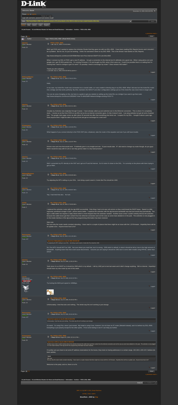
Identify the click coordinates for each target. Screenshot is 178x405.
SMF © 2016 (87, 390)
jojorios (25, 43)
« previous (148, 33)
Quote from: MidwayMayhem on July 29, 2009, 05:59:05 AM (63, 241)
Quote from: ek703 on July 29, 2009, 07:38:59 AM (61, 342)
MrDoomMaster (27, 77)
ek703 (24, 203)
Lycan (24, 276)
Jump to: (140, 382)
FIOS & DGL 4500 (57, 43)
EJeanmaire (26, 125)
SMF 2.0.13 (80, 390)
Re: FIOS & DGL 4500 (58, 77)
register (34, 14)
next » (155, 33)
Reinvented (26, 234)
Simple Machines (96, 390)
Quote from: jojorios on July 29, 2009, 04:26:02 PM (61, 319)
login (28, 14)
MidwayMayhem (28, 173)
